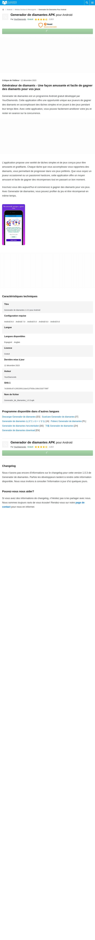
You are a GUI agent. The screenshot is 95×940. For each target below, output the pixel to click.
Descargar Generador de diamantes (19, 417)
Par (18, 19)
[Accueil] (3, 9)
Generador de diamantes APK (41, 14)
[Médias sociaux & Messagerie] (25, 10)
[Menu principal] (92, 2)
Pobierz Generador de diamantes (66, 421)
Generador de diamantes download (18, 430)
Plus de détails (47, 934)
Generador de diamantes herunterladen (20, 426)
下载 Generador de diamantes (59, 426)
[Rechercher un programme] (87, 2)
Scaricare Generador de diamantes (58, 417)
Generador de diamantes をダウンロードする (23, 421)
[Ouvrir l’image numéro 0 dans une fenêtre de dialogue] (13, 224)
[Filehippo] (9, 2)
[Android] (9, 10)
